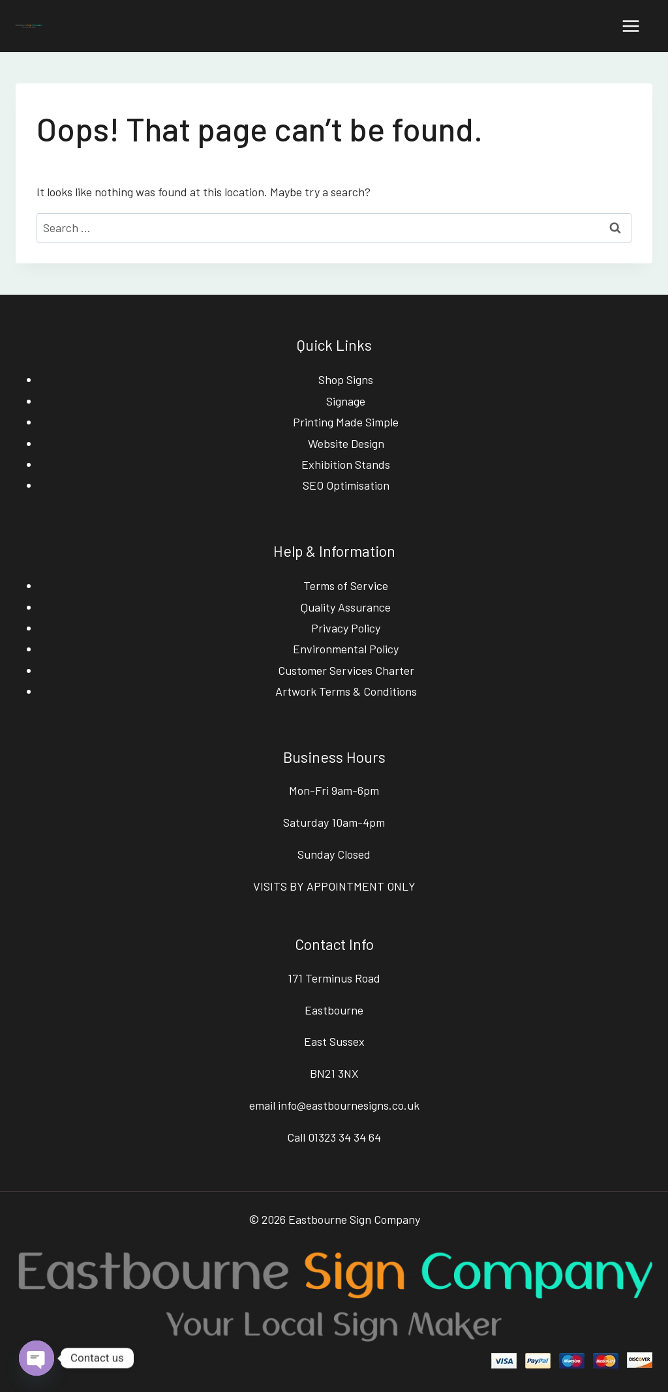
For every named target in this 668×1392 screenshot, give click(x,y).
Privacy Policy (345, 628)
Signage (345, 401)
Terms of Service (345, 585)
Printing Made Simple (346, 422)
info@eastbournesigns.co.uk (348, 1105)
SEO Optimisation (346, 485)
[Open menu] (630, 25)
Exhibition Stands (345, 464)
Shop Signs (345, 379)
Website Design (346, 443)
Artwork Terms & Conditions (346, 691)
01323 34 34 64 (344, 1137)
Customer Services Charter (346, 670)
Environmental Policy (346, 649)
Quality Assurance (346, 607)
